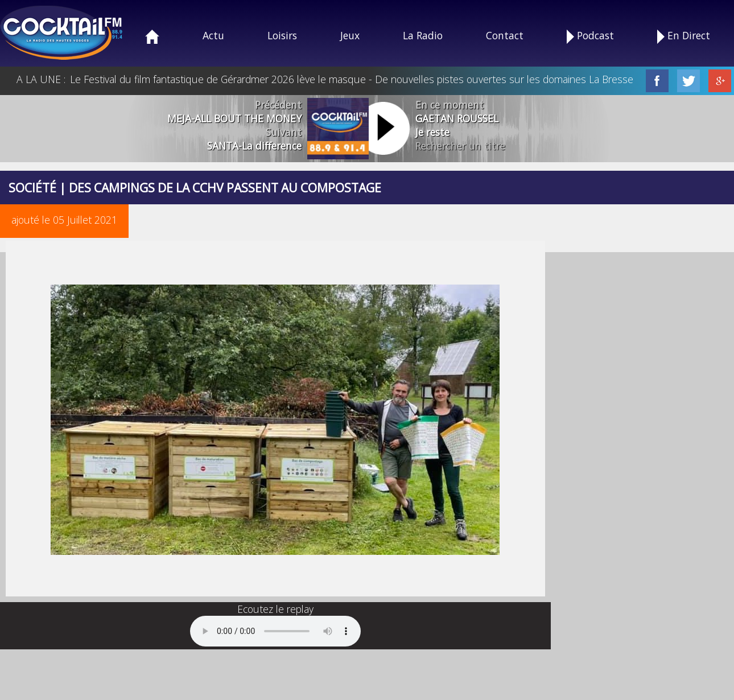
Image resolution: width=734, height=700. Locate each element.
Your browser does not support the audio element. (275, 631)
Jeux (350, 35)
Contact (504, 35)
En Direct (683, 36)
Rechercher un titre (460, 146)
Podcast (590, 36)
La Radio (423, 35)
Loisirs (282, 35)
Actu (213, 35)
